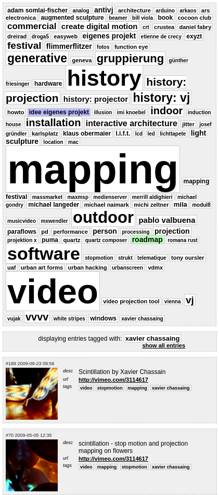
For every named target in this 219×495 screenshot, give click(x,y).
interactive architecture (131, 123)
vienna (172, 301)
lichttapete (173, 134)
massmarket (47, 197)
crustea (164, 27)
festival (24, 45)
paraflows (21, 231)
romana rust (183, 240)
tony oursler (187, 258)
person (105, 231)
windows (103, 318)
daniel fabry (195, 27)
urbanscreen (127, 268)
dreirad (17, 36)
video (52, 291)
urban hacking (87, 267)
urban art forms (42, 267)
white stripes (69, 319)
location (53, 142)
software (43, 253)
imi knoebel (131, 112)
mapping (92, 169)
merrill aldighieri (152, 197)
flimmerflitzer (69, 46)
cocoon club (194, 18)
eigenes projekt (109, 36)
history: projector (95, 99)
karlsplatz (45, 133)
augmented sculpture (72, 17)
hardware (48, 83)
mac (73, 142)
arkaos (187, 11)
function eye (131, 47)
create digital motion (99, 26)
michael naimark (106, 205)
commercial (32, 26)
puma (50, 240)
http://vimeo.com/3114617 (113, 380)
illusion (103, 112)
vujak (14, 319)
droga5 (40, 36)
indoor (166, 110)
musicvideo (21, 221)
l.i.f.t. (122, 133)
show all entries (163, 345)
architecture (134, 10)
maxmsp (77, 197)
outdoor (103, 217)
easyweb (66, 36)
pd (44, 232)
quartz (71, 240)
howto (15, 112)
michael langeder (53, 204)
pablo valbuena (166, 220)
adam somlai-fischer (37, 10)
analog (80, 11)
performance (70, 232)
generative (37, 58)
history (104, 77)
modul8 (201, 205)
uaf (11, 267)
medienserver (110, 197)
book (165, 17)
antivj (103, 10)
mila (180, 204)
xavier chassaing (142, 319)
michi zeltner (151, 205)
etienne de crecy (161, 36)
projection (172, 231)
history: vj (161, 97)
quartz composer (106, 240)
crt (146, 27)
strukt (125, 258)
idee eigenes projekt (59, 112)
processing (135, 232)
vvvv (37, 317)
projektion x (22, 240)
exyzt (194, 36)
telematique (151, 258)
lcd (139, 134)
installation (53, 122)
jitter (188, 124)
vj (190, 300)
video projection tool (131, 301)
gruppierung (130, 58)
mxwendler (54, 221)
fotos (103, 47)
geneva (82, 60)
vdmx (155, 267)
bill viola (142, 18)
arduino (165, 11)
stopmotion (99, 258)
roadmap (147, 239)
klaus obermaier (87, 133)
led (151, 134)
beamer (118, 18)
